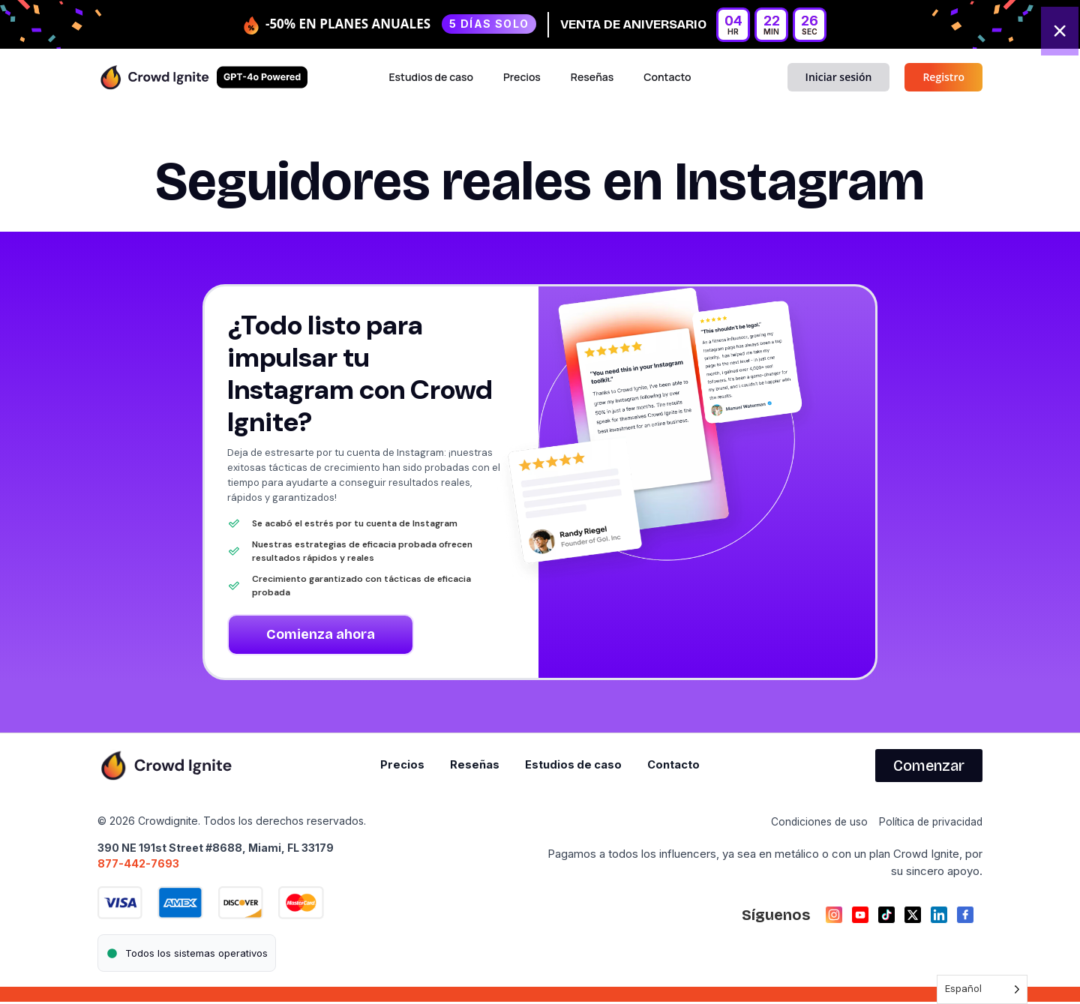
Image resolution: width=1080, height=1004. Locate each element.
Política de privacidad (927, 824)
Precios (522, 77)
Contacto (667, 77)
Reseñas (592, 77)
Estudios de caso (430, 77)
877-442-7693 (138, 865)
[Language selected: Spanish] (982, 989)
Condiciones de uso (809, 824)
